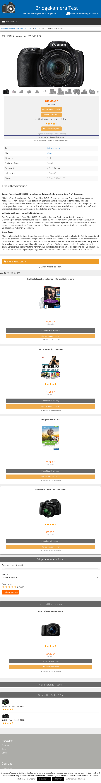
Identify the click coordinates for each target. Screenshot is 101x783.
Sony (4, 749)
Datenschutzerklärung (75, 779)
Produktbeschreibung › (51, 330)
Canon (36, 28)
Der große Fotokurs (50, 419)
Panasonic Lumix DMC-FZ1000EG (50, 489)
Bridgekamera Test (56, 8)
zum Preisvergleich (51, 128)
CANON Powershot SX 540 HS (13, 720)
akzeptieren (44, 779)
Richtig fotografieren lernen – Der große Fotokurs (50, 279)
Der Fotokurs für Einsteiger (50, 349)
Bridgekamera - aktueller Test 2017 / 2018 (17, 28)
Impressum (7, 768)
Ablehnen (58, 779)
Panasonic (6, 745)
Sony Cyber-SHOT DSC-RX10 (50, 611)
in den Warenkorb (51, 114)
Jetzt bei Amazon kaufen (51, 109)
